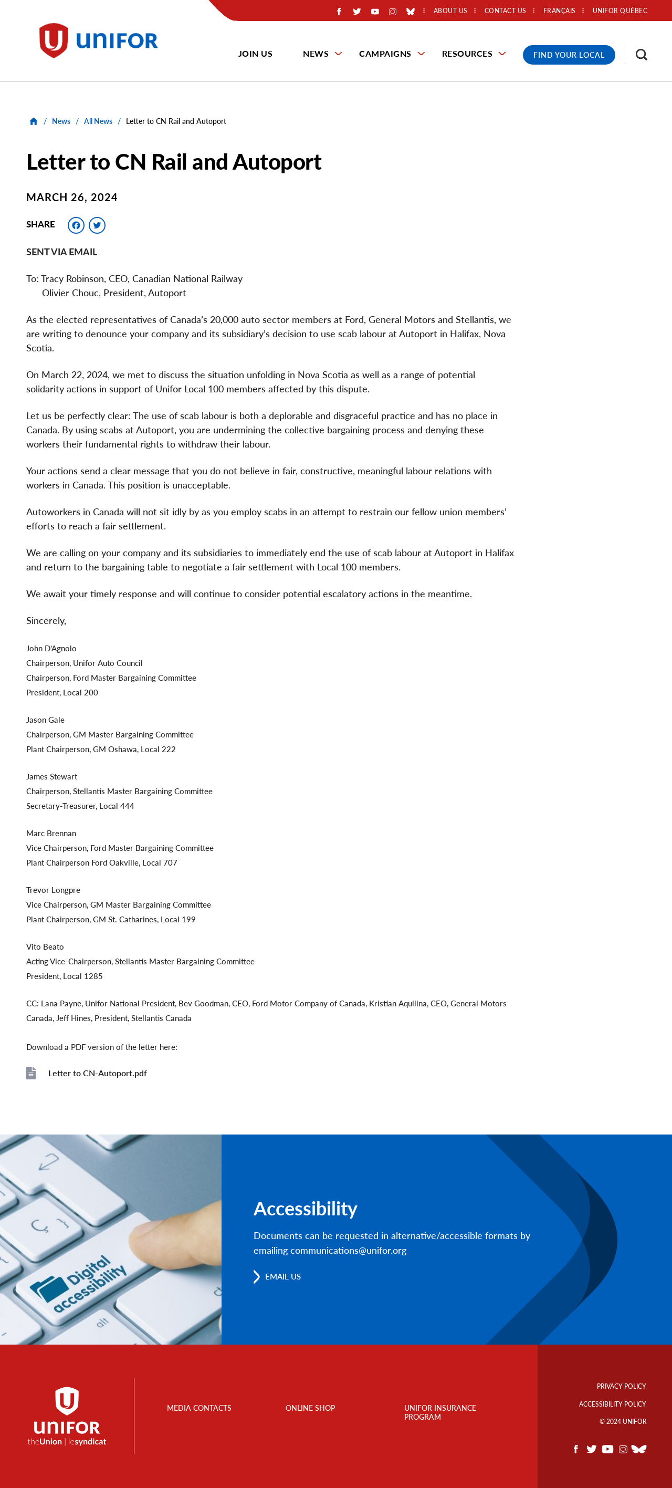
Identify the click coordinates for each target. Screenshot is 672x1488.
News (316, 53)
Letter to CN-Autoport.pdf (97, 1073)
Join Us (255, 53)
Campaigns (385, 53)
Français (559, 11)
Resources (467, 53)
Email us (284, 1277)
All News (98, 121)
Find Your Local (569, 54)
